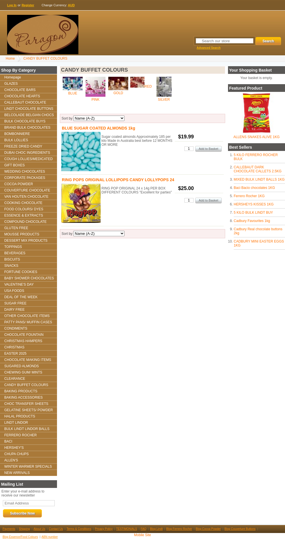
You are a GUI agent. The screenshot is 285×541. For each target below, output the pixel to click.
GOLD (118, 93)
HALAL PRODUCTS (19, 416)
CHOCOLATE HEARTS (22, 96)
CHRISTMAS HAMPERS (23, 341)
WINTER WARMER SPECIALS (28, 467)
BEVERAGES (14, 253)
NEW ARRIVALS (17, 473)
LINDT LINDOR (16, 423)
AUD (71, 5)
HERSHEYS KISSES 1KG (254, 204)
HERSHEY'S (14, 448)
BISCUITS (12, 259)
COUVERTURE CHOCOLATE (27, 190)
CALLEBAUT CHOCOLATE (25, 102)
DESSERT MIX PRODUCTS (26, 241)
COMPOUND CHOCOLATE (25, 222)
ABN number (50, 536)
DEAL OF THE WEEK (21, 297)
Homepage (12, 77)
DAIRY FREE (14, 310)
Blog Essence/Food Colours (20, 536)
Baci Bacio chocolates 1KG (254, 188)
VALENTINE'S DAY (19, 284)
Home (10, 58)
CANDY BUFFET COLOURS (45, 58)
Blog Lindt (156, 528)
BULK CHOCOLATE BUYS (24, 121)
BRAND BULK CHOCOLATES (27, 128)
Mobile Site (142, 535)
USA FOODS (14, 291)
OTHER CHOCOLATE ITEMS (27, 316)
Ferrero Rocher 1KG (249, 196)
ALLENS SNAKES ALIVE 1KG (256, 137)
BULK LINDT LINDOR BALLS (27, 429)
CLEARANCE (14, 379)
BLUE (72, 93)
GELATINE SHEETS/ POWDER (28, 410)
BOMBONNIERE (17, 134)
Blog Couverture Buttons (240, 528)
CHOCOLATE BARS (20, 90)
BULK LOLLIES (16, 140)
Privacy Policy (104, 528)
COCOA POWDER (18, 184)
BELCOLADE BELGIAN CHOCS (29, 115)
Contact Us (56, 528)
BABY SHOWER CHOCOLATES (29, 278)
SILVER (164, 100)
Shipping (24, 528)
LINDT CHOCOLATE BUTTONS (28, 109)
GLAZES (11, 84)
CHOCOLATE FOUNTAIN (24, 335)
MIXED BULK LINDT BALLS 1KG (259, 179)
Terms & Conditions (78, 528)
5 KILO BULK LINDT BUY (253, 213)
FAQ (143, 528)
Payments (9, 528)
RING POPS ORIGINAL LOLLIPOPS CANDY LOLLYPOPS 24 (118, 179)
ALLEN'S (11, 460)
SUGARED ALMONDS (21, 366)
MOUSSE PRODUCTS (21, 234)
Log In (12, 5)
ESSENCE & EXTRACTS (23, 215)
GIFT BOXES (14, 165)
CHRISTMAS (14, 347)
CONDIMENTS (15, 328)
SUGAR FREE (15, 303)
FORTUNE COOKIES (20, 272)
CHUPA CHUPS (16, 454)
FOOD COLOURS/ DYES (23, 209)
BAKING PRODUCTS (20, 391)
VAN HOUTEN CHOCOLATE (26, 197)
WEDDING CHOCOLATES (24, 171)
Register (28, 5)
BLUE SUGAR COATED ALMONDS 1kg (98, 128)
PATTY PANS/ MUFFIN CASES (28, 322)
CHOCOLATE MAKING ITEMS (27, 360)
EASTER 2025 (15, 354)
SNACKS (11, 266)
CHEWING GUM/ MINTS (23, 372)
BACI (8, 441)
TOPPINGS (13, 247)
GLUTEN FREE (16, 228)
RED (148, 86)
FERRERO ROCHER (20, 435)
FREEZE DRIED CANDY (23, 146)
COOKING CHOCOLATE (23, 203)
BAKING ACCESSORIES (23, 397)
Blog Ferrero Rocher (179, 528)
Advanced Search (209, 47)
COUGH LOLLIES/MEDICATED (28, 159)
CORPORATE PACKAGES (24, 178)
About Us (39, 528)
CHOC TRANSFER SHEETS (26, 404)
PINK (95, 100)
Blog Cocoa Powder (208, 528)
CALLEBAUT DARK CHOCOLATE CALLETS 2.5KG (258, 169)
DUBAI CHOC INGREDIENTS (27, 153)
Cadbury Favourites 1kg (252, 221)
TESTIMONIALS (126, 528)
